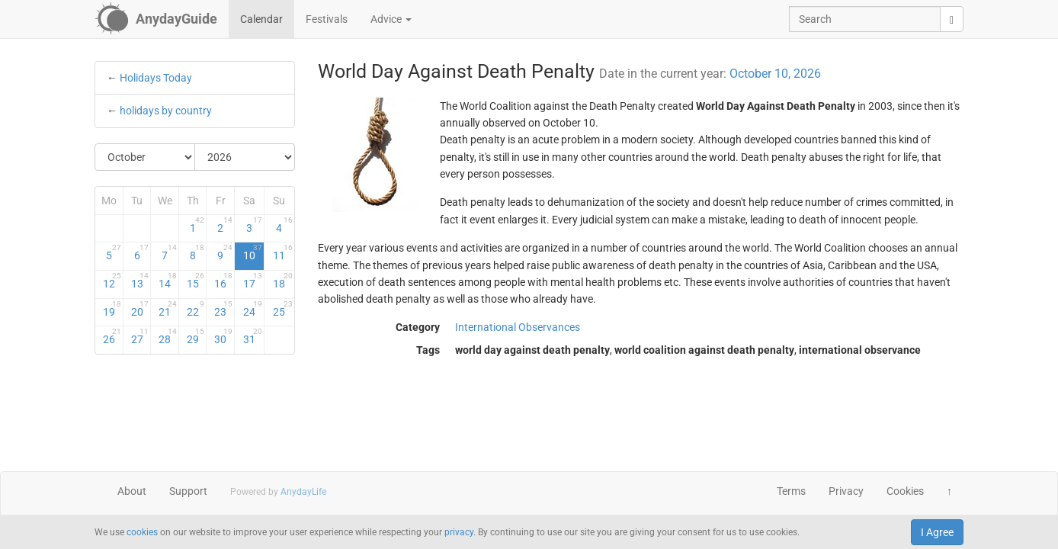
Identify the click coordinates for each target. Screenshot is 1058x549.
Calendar (261, 19)
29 (196, 336)
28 (168, 336)
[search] (951, 19)
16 (223, 280)
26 (112, 336)
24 (252, 309)
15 (196, 280)
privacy (458, 532)
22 (196, 309)
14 (168, 280)
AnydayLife (303, 491)
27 (140, 336)
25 (282, 309)
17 (252, 280)
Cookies (905, 491)
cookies (142, 532)
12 (112, 280)
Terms (791, 491)
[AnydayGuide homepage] (156, 19)
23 (223, 309)
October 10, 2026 (775, 73)
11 (282, 252)
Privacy (846, 491)
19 (112, 309)
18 (282, 280)
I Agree (937, 532)
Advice (391, 19)
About (131, 491)
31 (252, 336)
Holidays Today (156, 78)
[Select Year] (244, 157)
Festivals (327, 19)
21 (168, 309)
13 (140, 280)
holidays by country (166, 110)
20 (140, 309)
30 (223, 336)
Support (188, 491)
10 (252, 252)
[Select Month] (145, 157)
